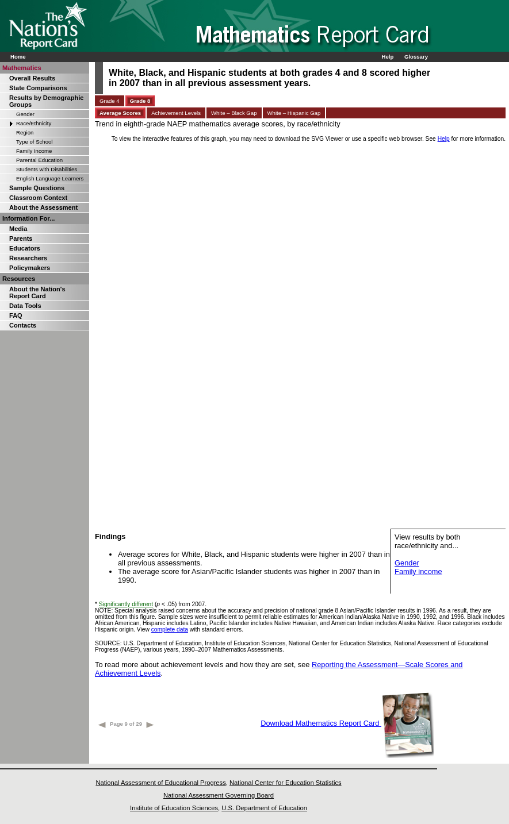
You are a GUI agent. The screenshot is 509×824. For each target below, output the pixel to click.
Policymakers (29, 267)
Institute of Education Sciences (174, 807)
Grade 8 (140, 101)
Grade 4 (109, 101)
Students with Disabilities (46, 169)
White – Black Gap (234, 113)
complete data (169, 629)
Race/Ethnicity (33, 123)
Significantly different (126, 604)
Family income (418, 571)
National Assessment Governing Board (218, 795)
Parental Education (39, 160)
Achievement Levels (176, 113)
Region (24, 132)
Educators (24, 248)
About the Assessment (43, 207)
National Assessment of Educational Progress (160, 782)
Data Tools (25, 305)
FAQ (15, 315)
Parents (20, 238)
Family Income (34, 151)
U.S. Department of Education (264, 807)
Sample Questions (36, 187)
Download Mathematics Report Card (347, 723)
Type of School (34, 141)
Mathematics (21, 67)
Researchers (28, 258)
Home (18, 56)
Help (387, 56)
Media (18, 228)
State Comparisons (38, 87)
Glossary (416, 56)
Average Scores (120, 113)
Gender (25, 114)
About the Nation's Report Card (37, 292)
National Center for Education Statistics (285, 782)
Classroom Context (38, 197)
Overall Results (32, 78)
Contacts (22, 325)
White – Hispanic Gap (294, 113)
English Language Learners (49, 178)
